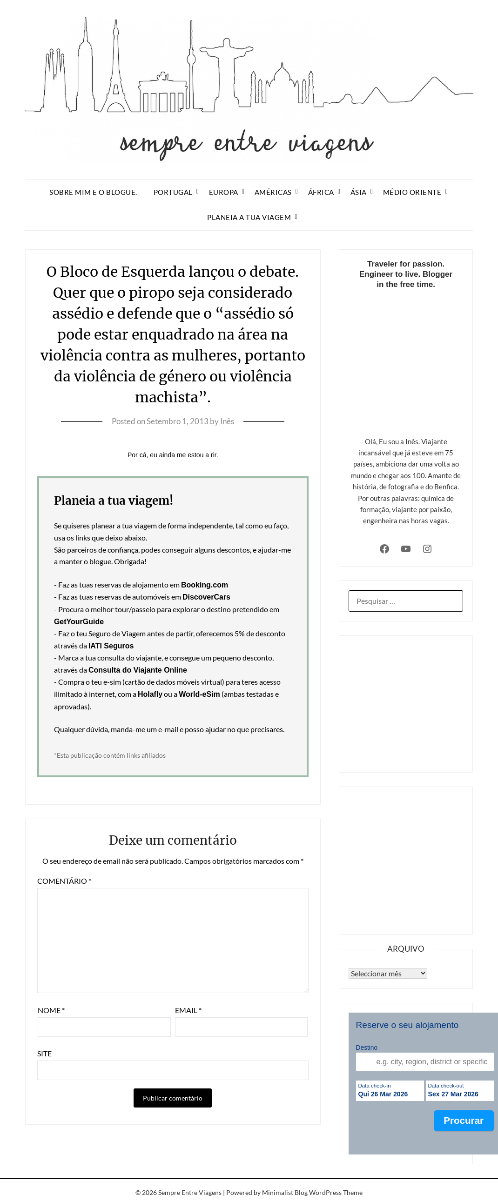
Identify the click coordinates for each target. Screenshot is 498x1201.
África (321, 192)
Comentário (64, 880)
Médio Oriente (412, 192)
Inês (227, 421)
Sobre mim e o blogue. (93, 192)
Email (188, 1010)
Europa (223, 192)
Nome (51, 1010)
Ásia (358, 192)
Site (44, 1053)
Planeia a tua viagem (249, 217)
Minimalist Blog (285, 1192)
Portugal (173, 192)
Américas (273, 192)
